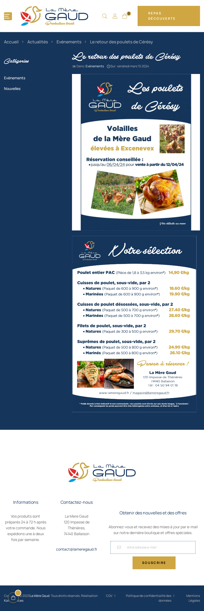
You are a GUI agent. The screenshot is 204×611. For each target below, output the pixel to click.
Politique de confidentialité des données (148, 598)
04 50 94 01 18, (77, 542)
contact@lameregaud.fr (76, 549)
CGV (109, 595)
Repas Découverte (162, 16)
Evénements (95, 66)
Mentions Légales (193, 598)
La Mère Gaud (39, 595)
